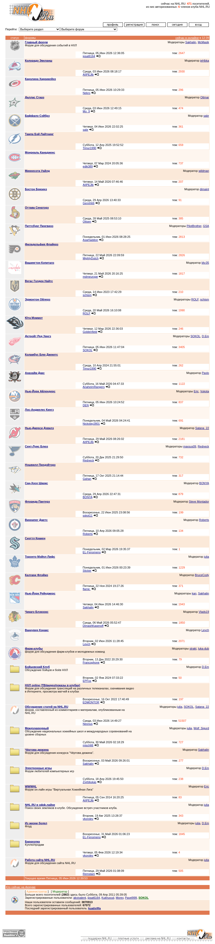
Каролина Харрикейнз (40, 78)
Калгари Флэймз (36, 575)
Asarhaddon (90, 239)
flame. (87, 589)
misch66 (88, 745)
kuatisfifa (94, 908)
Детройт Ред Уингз (38, 336)
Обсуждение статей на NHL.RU (46, 706)
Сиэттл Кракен (35, 538)
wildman (203, 170)
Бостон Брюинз (36, 189)
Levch (205, 630)
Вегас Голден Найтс (39, 281)
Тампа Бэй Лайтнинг (39, 134)
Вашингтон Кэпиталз (39, 262)
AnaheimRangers (94, 386)
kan (194, 593)
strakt (193, 648)
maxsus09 (189, 446)
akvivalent (79, 897)
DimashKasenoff (93, 625)
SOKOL (195, 336)
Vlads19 (204, 611)
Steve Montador (199, 501)
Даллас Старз (34, 97)
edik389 (88, 166)
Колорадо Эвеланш (38, 60)
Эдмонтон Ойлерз (37, 299)
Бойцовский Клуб (37, 666)
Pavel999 (131, 897)
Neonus (88, 723)
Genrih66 (88, 203)
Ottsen (87, 221)
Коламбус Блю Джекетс (41, 354)
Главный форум (36, 42)
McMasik (203, 42)
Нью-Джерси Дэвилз (39, 428)
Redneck (203, 446)
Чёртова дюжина (37, 749)
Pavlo (205, 372)
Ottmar (204, 97)
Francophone (91, 662)
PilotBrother (194, 225)
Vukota (204, 391)
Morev (119, 897)
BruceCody (202, 575)
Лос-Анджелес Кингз (39, 409)
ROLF (194, 299)
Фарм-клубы (34, 648)
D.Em (205, 336)
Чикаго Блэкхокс (36, 611)
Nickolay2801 (91, 423)
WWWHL (31, 786)
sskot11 (88, 515)
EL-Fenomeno (92, 552)
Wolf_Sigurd (201, 728)
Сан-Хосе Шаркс (36, 483)
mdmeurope (90, 276)
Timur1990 (89, 148)
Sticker (87, 570)
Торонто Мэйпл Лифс (40, 556)
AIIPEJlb (88, 74)
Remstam (89, 873)
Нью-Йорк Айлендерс (40, 391)
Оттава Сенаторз (37, 207)
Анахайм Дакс (35, 372)
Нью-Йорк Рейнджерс (40, 593)
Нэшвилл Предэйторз (40, 464)
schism (87, 295)
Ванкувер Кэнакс (37, 630)
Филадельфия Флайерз (41, 244)
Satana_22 (202, 428)
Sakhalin (190, 42)
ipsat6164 (89, 56)
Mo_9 (86, 111)
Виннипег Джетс (36, 519)
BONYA (204, 483)
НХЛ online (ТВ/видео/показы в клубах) (52, 685)
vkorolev (88, 818)
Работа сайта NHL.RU (40, 859)
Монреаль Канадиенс (40, 152)
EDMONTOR (91, 702)
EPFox (87, 680)
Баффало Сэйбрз (37, 115)
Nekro (86, 92)
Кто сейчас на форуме (20, 887)
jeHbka (204, 60)
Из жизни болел (36, 823)
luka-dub (203, 648)
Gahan (87, 478)
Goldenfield (90, 331)
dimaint (204, 189)
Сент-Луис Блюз (36, 446)
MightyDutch (91, 258)
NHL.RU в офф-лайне (40, 804)
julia (206, 556)
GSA (206, 225)
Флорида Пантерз (37, 501)
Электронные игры (38, 768)
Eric (196, 391)
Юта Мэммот (34, 317)
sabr (206, 115)
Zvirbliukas (90, 782)
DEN (86, 405)
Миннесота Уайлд (37, 170)
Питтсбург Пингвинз (39, 225)
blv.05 (205, 262)
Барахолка (32, 841)
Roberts (204, 519)
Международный (37, 728)
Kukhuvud (107, 897)
